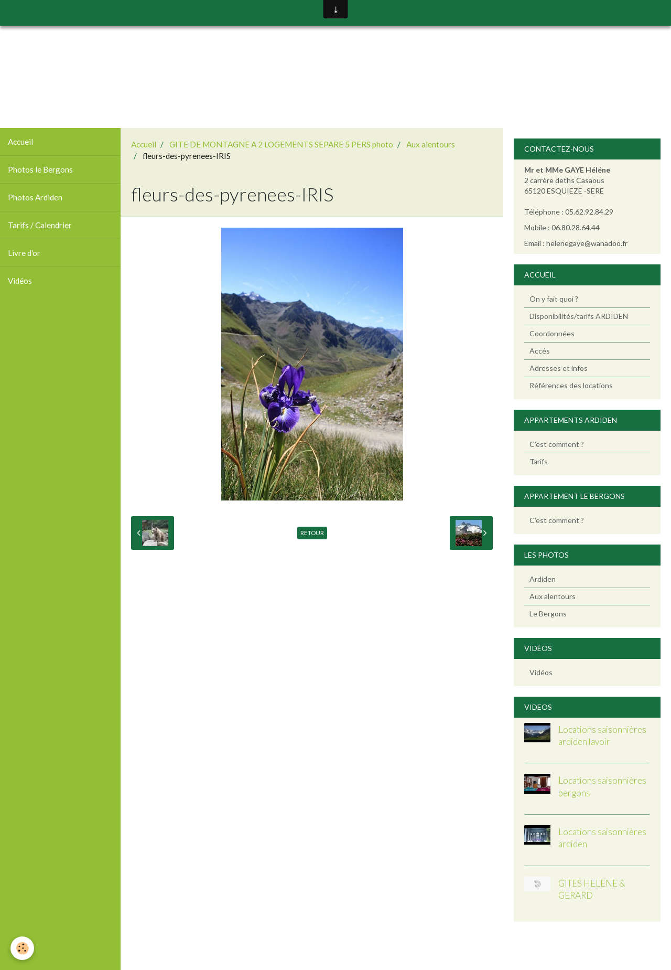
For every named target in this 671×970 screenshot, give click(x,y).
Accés (539, 350)
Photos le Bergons (40, 169)
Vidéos (20, 280)
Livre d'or (24, 253)
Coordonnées (552, 333)
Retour (312, 533)
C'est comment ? (556, 444)
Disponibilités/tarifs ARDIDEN (578, 316)
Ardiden (542, 578)
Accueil (20, 141)
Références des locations (571, 385)
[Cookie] (22, 948)
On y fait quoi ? (553, 298)
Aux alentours (430, 144)
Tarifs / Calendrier (40, 225)
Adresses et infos (558, 368)
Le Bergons (548, 613)
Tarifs (538, 461)
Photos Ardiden (35, 197)
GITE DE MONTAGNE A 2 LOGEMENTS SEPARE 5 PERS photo (281, 144)
